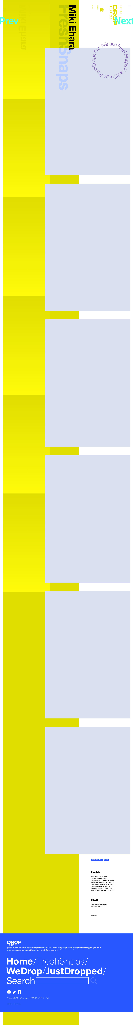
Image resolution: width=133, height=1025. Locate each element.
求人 (29, 998)
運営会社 (9, 998)
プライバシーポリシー (44, 998)
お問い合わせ (23, 998)
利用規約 (34, 998)
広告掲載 (15, 998)
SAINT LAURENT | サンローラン (103, 888)
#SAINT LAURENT (97, 860)
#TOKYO (106, 860)
